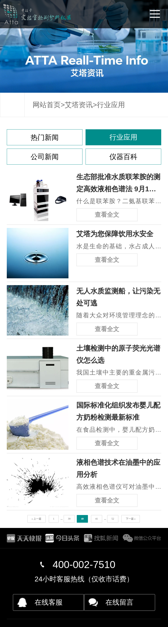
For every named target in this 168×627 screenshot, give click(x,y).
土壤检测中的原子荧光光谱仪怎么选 (118, 354)
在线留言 (119, 602)
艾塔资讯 (79, 105)
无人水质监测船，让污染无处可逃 (118, 297)
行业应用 (111, 105)
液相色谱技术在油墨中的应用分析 (118, 468)
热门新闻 (45, 137)
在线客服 (49, 602)
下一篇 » (131, 518)
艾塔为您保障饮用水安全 (114, 234)
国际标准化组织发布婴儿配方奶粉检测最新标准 (118, 411)
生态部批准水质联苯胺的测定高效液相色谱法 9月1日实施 (118, 184)
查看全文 (107, 214)
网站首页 (47, 105)
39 (69, 518)
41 (96, 518)
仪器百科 (123, 157)
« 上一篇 (36, 518)
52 (112, 518)
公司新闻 (45, 157)
